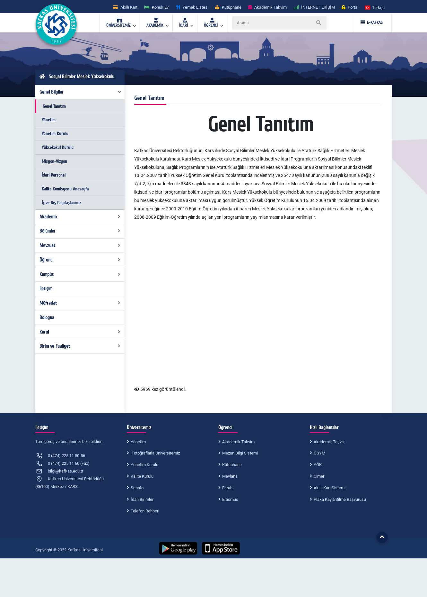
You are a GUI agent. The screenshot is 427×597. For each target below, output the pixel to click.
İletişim (45, 288)
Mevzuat (80, 245)
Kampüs (80, 274)
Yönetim (49, 120)
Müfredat (80, 303)
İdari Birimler (142, 499)
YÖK (318, 464)
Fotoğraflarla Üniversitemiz (155, 453)
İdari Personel (53, 175)
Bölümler (80, 231)
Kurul (80, 332)
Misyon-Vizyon (54, 161)
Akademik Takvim (238, 441)
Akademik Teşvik (329, 441)
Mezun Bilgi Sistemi (240, 453)
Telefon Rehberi (145, 511)
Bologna (46, 317)
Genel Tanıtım (54, 106)
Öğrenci (80, 260)
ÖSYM (319, 453)
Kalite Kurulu (142, 476)
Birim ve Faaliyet (80, 346)
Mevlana (230, 476)
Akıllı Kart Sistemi (329, 487)
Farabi (227, 487)
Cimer (319, 476)
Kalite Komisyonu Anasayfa (65, 189)
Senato (137, 487)
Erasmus (230, 499)
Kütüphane (232, 464)
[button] (375, 7)
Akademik (80, 217)
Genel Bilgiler (80, 92)
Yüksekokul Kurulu (58, 147)
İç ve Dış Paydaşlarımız (61, 203)
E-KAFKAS (372, 22)
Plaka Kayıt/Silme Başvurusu (340, 499)
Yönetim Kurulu (55, 133)
